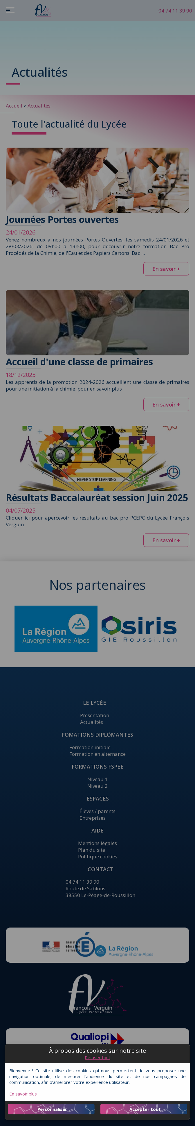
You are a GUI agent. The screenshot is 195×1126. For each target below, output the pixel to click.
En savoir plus (23, 1094)
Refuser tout (97, 1057)
